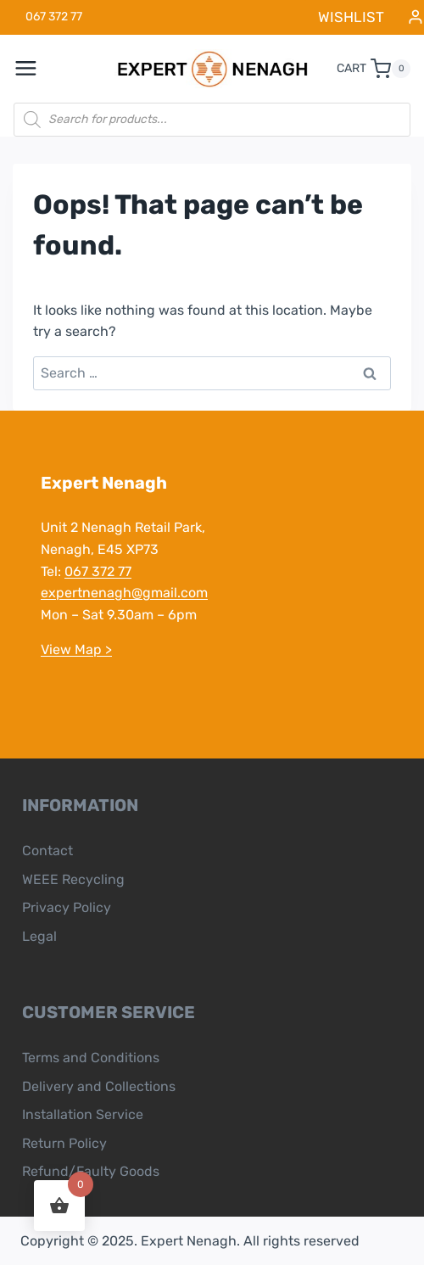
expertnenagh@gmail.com (124, 593)
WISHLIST (351, 16)
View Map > (76, 649)
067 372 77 (97, 571)
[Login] (415, 17)
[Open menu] (35, 69)
